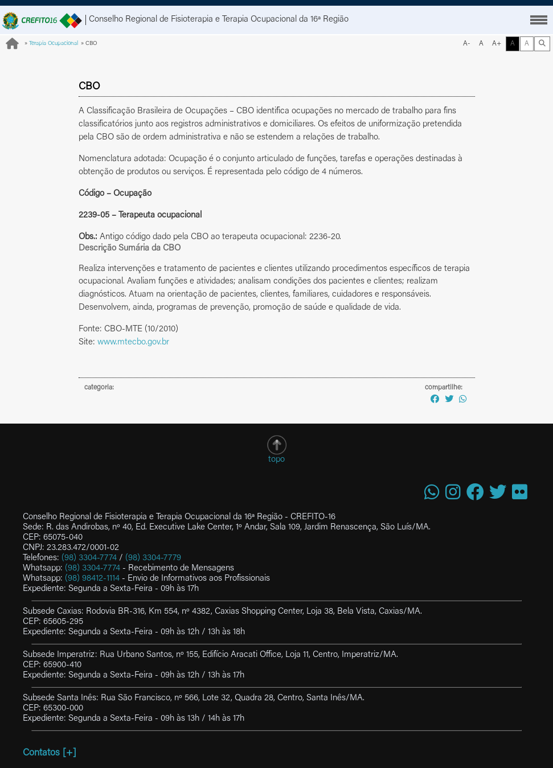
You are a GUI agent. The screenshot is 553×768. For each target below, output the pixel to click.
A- (466, 43)
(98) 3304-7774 (89, 558)
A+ (496, 43)
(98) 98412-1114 (92, 578)
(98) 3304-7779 (153, 558)
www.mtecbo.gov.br (133, 342)
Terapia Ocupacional (53, 44)
